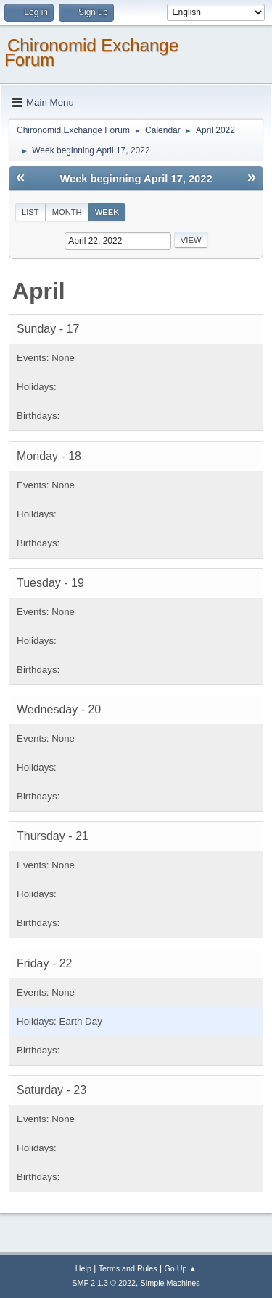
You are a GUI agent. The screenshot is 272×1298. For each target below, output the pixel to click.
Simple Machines (170, 1282)
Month (67, 212)
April (38, 291)
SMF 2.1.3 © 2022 (104, 1282)
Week (107, 212)
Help (83, 1268)
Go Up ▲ (180, 1268)
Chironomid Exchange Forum (91, 52)
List (30, 212)
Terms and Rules (128, 1268)
